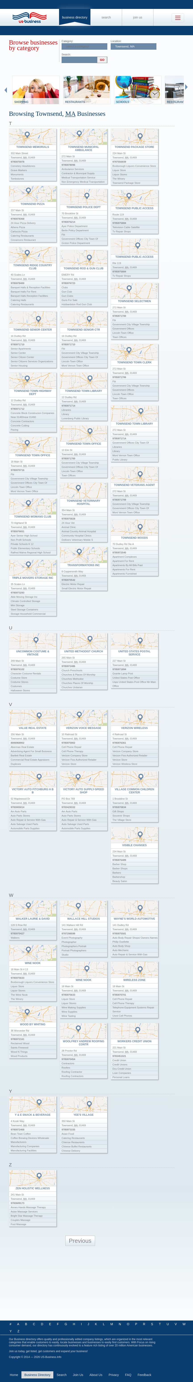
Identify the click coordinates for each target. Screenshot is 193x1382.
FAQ (128, 1375)
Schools (122, 102)
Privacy (114, 1375)
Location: (116, 41)
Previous (80, 1240)
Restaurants (75, 102)
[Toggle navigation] (178, 17)
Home (14, 1375)
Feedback (144, 1375)
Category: (67, 41)
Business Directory (74, 17)
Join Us (137, 17)
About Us (95, 1375)
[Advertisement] (96, 1283)
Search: (66, 54)
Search (106, 17)
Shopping (21, 102)
